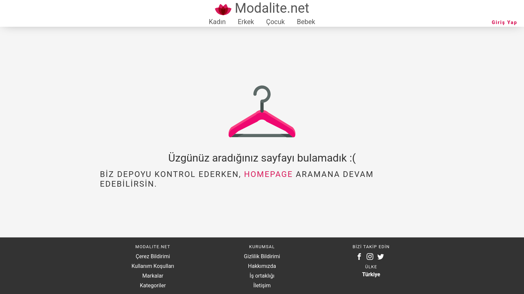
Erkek (246, 22)
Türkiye (371, 274)
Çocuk (275, 22)
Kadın (217, 22)
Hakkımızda (262, 266)
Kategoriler (153, 285)
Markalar (152, 276)
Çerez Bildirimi (153, 256)
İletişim (262, 285)
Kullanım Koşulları (152, 266)
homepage (268, 174)
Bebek (306, 22)
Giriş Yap (504, 22)
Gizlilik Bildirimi (262, 256)
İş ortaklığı (262, 276)
